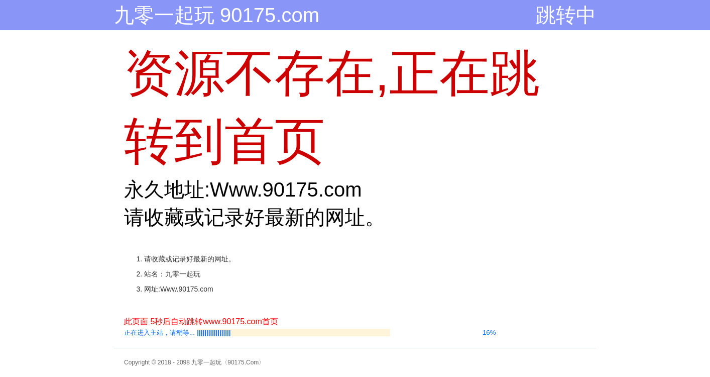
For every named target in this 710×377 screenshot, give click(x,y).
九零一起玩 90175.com (216, 15)
